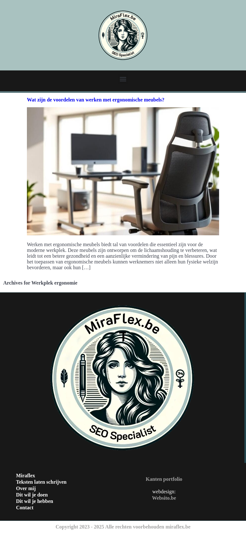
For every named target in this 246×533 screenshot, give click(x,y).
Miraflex (25, 475)
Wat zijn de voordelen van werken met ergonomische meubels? (95, 99)
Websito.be (164, 498)
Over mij (26, 488)
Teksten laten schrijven (41, 482)
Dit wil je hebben (34, 501)
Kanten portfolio (164, 479)
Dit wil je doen (32, 494)
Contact (24, 507)
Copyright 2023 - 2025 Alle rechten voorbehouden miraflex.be (122, 526)
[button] (123, 79)
